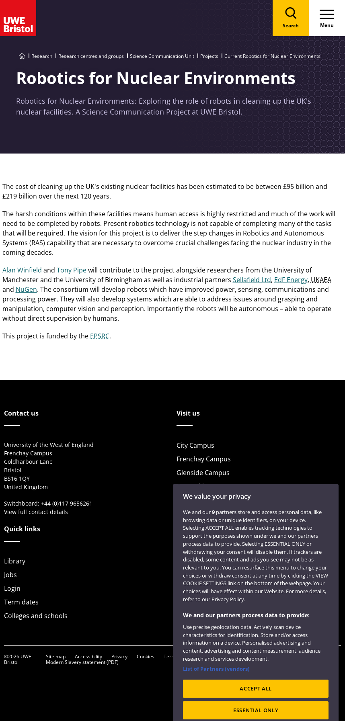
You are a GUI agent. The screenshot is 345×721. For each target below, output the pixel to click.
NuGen (26, 289)
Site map (56, 656)
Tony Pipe (71, 270)
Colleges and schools (36, 615)
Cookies (145, 656)
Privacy (119, 656)
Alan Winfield (22, 270)
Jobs (10, 574)
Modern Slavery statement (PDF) (82, 662)
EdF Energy (291, 279)
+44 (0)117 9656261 (66, 503)
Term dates (21, 602)
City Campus (195, 445)
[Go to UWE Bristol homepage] (22, 56)
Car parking (194, 486)
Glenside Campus (203, 472)
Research (41, 56)
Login (12, 588)
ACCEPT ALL (256, 701)
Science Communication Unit (162, 56)
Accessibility (88, 656)
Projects (209, 56)
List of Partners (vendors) (216, 680)
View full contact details (36, 512)
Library (14, 561)
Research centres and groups (91, 56)
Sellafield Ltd (252, 279)
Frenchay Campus (204, 459)
